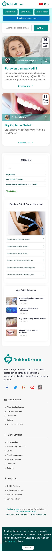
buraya (11, 541)
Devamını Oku (25, 86)
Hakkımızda (11, 416)
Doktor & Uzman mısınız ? (17, 514)
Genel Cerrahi (26, 12)
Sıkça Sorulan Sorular (15, 407)
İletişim (10, 420)
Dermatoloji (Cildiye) (14, 179)
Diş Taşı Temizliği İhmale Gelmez (32, 318)
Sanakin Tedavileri (14, 459)
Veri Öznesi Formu (14, 499)
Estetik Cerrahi (10, 12)
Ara (41, 27)
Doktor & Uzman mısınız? (27, 18)
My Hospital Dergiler (15, 424)
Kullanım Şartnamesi (15, 490)
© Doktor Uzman (13, 509)
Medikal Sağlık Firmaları (16, 447)
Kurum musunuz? (38, 514)
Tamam (28, 548)
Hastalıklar (11, 464)
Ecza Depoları (12, 442)
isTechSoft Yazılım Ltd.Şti (26, 512)
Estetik (9, 451)
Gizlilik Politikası (13, 486)
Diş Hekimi (10, 174)
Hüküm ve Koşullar (14, 495)
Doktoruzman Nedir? (15, 411)
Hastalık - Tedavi (42, 12)
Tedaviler (10, 468)
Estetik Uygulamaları (15, 455)
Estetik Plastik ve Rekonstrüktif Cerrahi (21, 184)
